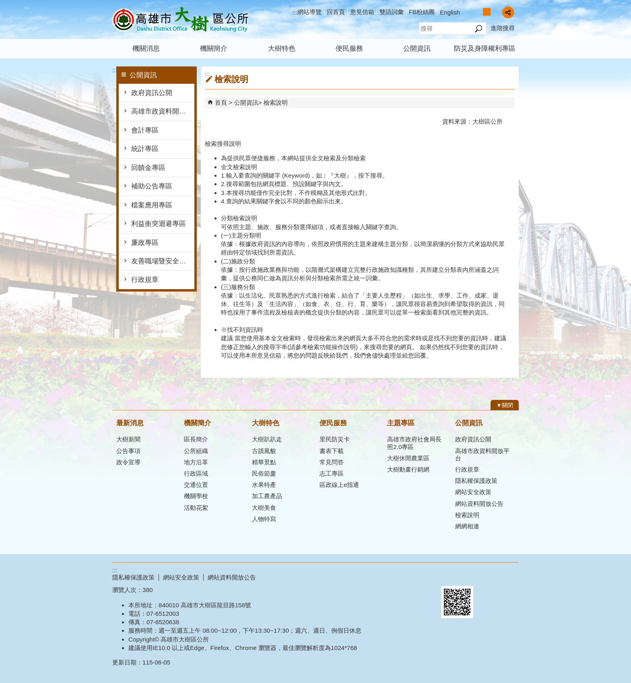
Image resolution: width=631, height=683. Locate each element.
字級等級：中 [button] (487, 12)
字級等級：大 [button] (495, 11)
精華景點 (264, 462)
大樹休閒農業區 (408, 458)
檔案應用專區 (151, 205)
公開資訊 (417, 48)
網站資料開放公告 (479, 503)
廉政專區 (145, 242)
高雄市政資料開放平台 (161, 111)
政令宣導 (128, 462)
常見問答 (332, 462)
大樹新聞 (128, 439)
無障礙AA (489, 576)
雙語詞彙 (391, 11)
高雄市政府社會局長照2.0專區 (414, 443)
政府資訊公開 (151, 93)
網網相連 (467, 526)
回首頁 (336, 11)
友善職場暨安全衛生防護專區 (161, 261)
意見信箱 (362, 11)
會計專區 (145, 130)
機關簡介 (213, 48)
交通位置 (196, 484)
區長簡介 (196, 439)
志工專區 (332, 473)
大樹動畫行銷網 (408, 469)
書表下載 (332, 450)
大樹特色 (281, 48)
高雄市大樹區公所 (180, 19)
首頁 (221, 102)
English (450, 12)
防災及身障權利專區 (485, 48)
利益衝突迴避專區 (158, 224)
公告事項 (128, 450)
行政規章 (145, 280)
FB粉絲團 (422, 11)
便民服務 (349, 48)
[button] (478, 28)
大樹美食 (264, 507)
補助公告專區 (151, 186)
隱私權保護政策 (476, 480)
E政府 (449, 576)
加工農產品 (267, 496)
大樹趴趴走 (267, 439)
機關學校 (196, 496)
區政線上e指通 (339, 484)
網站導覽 (309, 11)
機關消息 (146, 48)
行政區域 (196, 473)
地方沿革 (196, 462)
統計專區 (145, 149)
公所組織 (196, 450)
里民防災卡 (335, 439)
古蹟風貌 (264, 450)
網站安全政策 (473, 491)
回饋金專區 (148, 168)
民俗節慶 (264, 473)
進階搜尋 (503, 28)
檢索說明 (276, 102)
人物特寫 (264, 518)
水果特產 (264, 484)
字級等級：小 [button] (478, 11)
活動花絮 (196, 507)
